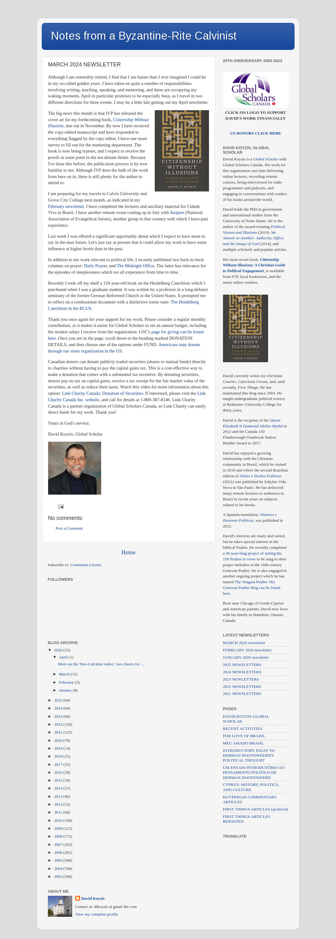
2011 (58, 812)
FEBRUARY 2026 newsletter (247, 650)
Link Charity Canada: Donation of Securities (102, 393)
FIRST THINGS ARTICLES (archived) (255, 809)
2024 (58, 708)
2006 (58, 852)
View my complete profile (96, 914)
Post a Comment (69, 528)
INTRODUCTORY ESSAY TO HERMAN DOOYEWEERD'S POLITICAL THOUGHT (249, 755)
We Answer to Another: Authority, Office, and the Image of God (254, 238)
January (66, 690)
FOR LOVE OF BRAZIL (244, 736)
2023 (58, 716)
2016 (58, 772)
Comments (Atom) (85, 564)
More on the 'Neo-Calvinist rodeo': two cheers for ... (101, 664)
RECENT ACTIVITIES (242, 728)
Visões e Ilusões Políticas (260, 476)
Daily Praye (95, 265)
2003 (58, 876)
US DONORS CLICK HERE (255, 133)
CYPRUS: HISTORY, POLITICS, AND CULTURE (251, 787)
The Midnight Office (135, 265)
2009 (58, 828)
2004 (58, 868)
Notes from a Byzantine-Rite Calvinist (144, 36)
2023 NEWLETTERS (241, 679)
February (67, 682)
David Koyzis (93, 898)
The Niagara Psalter (251, 582)
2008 (58, 836)
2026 (58, 650)
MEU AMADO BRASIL (243, 743)
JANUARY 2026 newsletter (246, 657)
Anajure (177, 212)
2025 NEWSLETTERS (242, 664)
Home (128, 552)
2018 (58, 756)
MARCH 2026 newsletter (244, 642)
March (65, 674)
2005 (58, 860)
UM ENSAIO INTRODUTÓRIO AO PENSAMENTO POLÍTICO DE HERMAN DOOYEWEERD (254, 772)
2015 (58, 780)
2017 (58, 764)
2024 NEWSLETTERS (242, 672)
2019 (58, 748)
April (64, 657)
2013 (58, 796)
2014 (58, 788)
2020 (58, 740)
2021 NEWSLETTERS (242, 693)
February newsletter (66, 206)
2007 (58, 844)
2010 (58, 820)
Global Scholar (265, 159)
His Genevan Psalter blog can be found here (252, 588)
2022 (58, 724)
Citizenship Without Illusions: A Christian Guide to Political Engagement (254, 265)
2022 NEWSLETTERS (242, 686)
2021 (58, 732)
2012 (58, 804)
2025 (58, 700)
